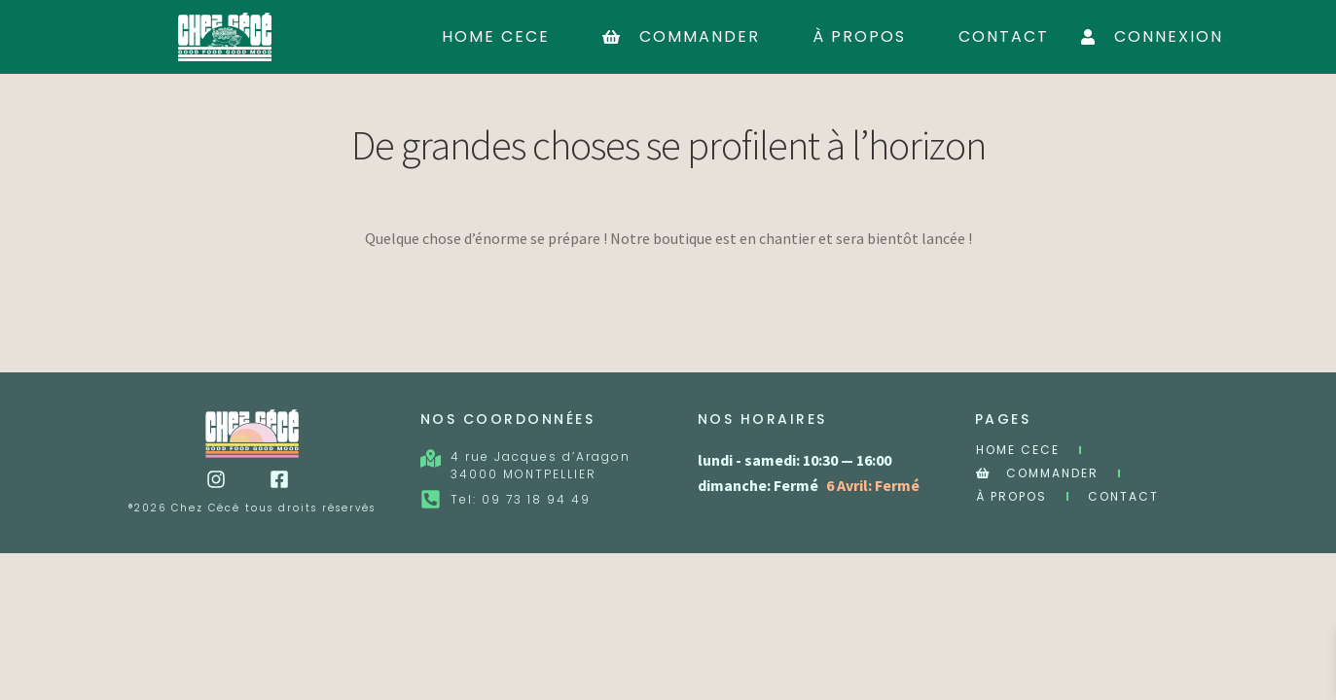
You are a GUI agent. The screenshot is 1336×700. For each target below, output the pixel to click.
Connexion (1152, 36)
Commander (681, 36)
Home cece (496, 36)
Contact (1003, 36)
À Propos (859, 36)
